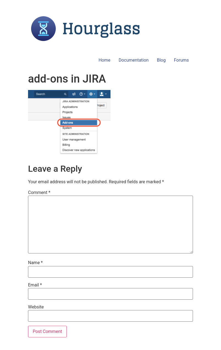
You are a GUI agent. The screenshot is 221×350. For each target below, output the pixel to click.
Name (35, 263)
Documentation (133, 60)
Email (35, 285)
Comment (39, 192)
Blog (161, 60)
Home (104, 60)
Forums (181, 60)
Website (36, 307)
